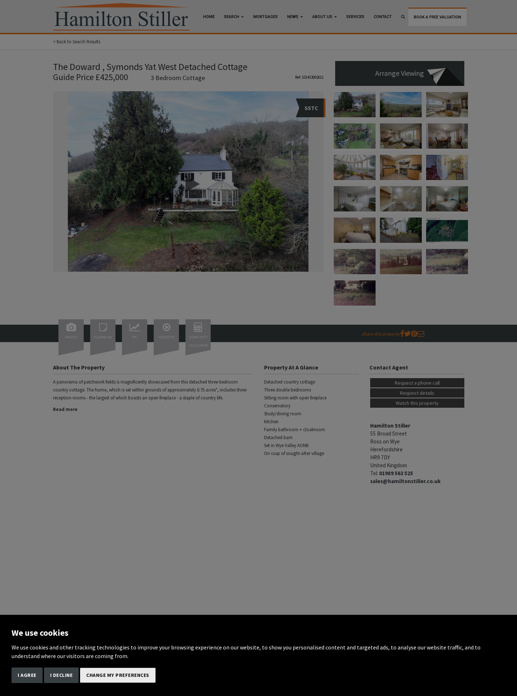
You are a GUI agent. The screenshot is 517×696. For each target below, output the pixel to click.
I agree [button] (27, 675)
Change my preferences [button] (117, 675)
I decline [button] (61, 675)
